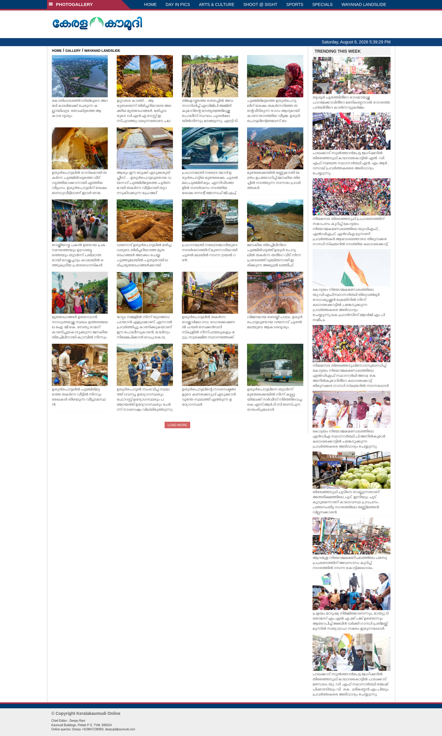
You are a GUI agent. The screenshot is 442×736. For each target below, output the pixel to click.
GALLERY (73, 50)
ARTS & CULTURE (216, 4)
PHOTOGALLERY (71, 4)
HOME (150, 4)
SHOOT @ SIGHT (260, 4)
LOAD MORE (177, 425)
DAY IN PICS (177, 4)
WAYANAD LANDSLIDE (364, 4)
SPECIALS (322, 4)
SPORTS (294, 4)
